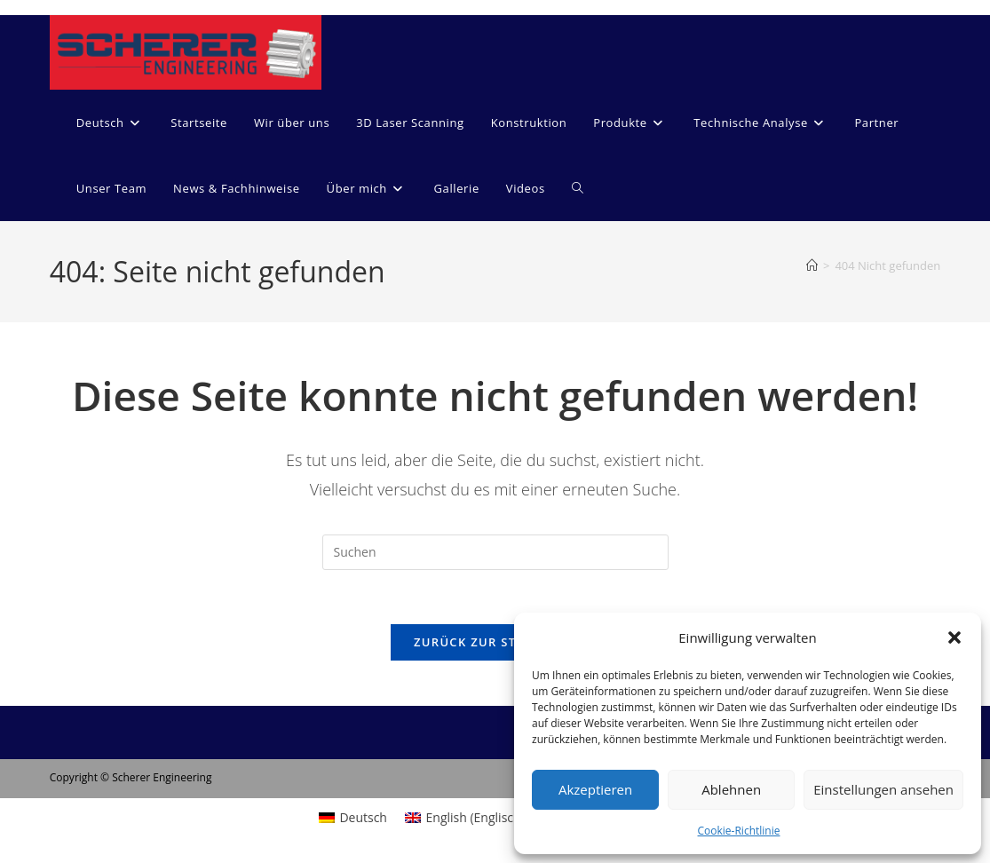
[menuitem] (110, 122)
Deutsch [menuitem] (363, 817)
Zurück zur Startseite (495, 642)
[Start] (812, 265)
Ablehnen (731, 789)
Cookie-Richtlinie (739, 830)
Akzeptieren (595, 789)
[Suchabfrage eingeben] (495, 552)
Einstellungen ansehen (883, 789)
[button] (954, 637)
